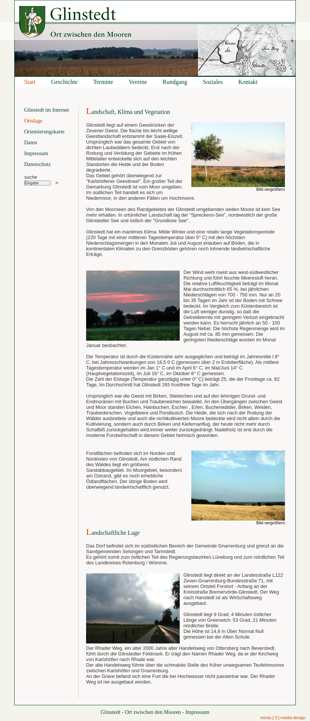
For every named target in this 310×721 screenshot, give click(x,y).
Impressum (36, 153)
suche (30, 177)
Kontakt (248, 82)
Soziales (213, 82)
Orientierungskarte (44, 132)
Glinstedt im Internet (46, 110)
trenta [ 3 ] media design (283, 717)
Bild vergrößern (270, 189)
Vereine (138, 82)
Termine (103, 82)
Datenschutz (37, 164)
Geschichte (64, 82)
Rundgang (174, 82)
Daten (30, 142)
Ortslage (33, 121)
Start (30, 82)
